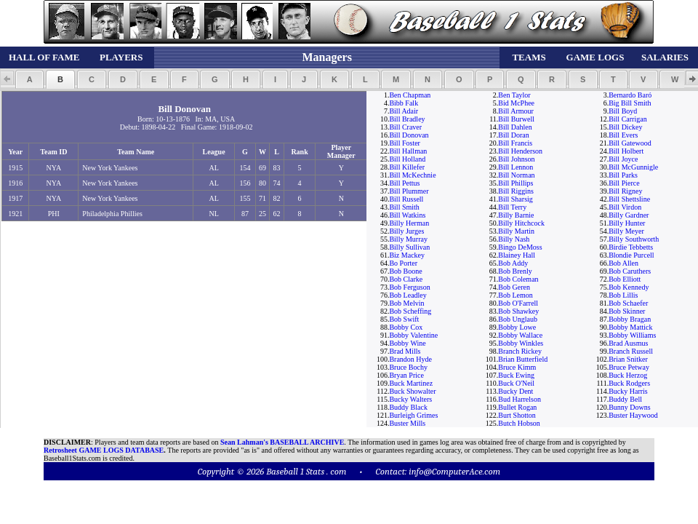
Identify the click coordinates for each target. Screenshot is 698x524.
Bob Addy (513, 263)
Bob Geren (514, 287)
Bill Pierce (624, 183)
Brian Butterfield (522, 359)
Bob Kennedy (629, 287)
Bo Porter (403, 263)
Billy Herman (409, 223)
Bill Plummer (408, 191)
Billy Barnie (516, 215)
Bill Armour (516, 111)
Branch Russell (631, 351)
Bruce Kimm (517, 367)
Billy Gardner (629, 215)
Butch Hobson (519, 423)
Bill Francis (515, 143)
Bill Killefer (407, 167)
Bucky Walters (410, 399)
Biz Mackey (407, 255)
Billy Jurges (406, 231)
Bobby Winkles (520, 343)
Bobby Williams (632, 335)
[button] (29, 79)
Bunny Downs (630, 407)
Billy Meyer (626, 231)
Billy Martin (516, 231)
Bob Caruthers (630, 271)
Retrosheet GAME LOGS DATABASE (104, 450)
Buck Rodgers (629, 383)
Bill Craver (405, 127)
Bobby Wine (407, 343)
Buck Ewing (516, 375)
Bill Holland (407, 159)
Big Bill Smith (630, 103)
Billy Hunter (627, 223)
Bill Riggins (516, 191)
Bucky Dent (515, 391)
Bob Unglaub (517, 319)
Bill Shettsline (629, 199)
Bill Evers (623, 135)
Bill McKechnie (412, 175)
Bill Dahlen (514, 127)
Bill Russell (406, 199)
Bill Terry (512, 207)
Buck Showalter (412, 391)
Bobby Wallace (520, 335)
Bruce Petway (629, 367)
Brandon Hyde (410, 359)
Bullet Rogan (517, 407)
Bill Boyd (623, 111)
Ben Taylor (514, 95)
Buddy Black (408, 407)
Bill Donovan (408, 135)
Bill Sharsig (515, 199)
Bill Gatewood (630, 143)
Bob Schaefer (628, 303)
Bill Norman (516, 175)
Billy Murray (408, 239)
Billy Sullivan (409, 247)
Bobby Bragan (630, 319)
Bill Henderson (520, 151)
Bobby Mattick (630, 327)
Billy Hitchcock (521, 223)
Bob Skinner (627, 311)
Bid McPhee (516, 103)
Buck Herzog (628, 375)
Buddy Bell (625, 399)
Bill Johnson (516, 159)
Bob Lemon (515, 295)
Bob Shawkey (518, 311)
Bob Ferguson (409, 287)
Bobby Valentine (413, 335)
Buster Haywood (633, 415)
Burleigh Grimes (413, 415)
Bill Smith (404, 207)
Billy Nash (513, 239)
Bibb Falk (403, 103)
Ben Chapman (409, 95)
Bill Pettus (404, 183)
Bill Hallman (408, 151)
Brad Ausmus (628, 343)
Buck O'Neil (516, 383)
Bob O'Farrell (518, 303)
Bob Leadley (407, 295)
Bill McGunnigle (633, 167)
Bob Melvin (406, 303)
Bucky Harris (628, 391)
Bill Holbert (626, 151)
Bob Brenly (514, 271)
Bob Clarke (405, 279)
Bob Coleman (518, 279)
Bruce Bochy (408, 367)
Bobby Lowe (517, 327)
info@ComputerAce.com (454, 471)
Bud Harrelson (519, 399)
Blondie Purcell (631, 255)
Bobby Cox (405, 327)
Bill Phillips (515, 183)
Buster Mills (407, 423)
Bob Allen (623, 263)
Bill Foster (404, 143)
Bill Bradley (407, 119)
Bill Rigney (625, 191)
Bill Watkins (407, 215)
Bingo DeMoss (520, 247)
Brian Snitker (628, 359)
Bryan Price (406, 375)
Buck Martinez (411, 383)
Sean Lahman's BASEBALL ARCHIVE (282, 442)
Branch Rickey (520, 351)
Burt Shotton (516, 415)
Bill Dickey (625, 127)
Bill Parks (623, 175)
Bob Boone (405, 271)
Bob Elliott (625, 279)
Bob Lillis (623, 295)
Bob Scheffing (410, 311)
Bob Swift (404, 319)
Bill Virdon (625, 207)
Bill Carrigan (628, 119)
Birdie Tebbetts (631, 247)
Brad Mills (404, 351)
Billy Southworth (634, 239)
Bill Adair (403, 111)
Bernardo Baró (630, 95)
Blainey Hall (516, 255)
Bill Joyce (623, 159)
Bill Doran (513, 135)
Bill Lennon (515, 167)
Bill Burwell (516, 119)
